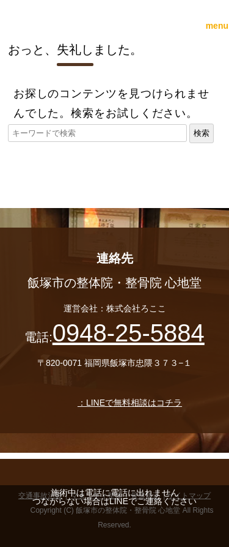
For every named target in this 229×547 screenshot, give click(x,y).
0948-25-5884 (129, 332)
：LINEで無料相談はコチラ (114, 402)
